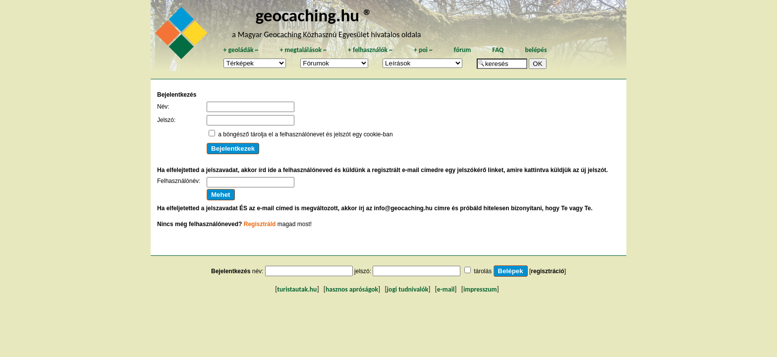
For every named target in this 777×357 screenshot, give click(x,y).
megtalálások (303, 50)
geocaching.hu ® (313, 15)
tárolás (483, 271)
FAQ (497, 50)
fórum (462, 50)
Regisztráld (260, 224)
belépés (536, 50)
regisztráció (547, 271)
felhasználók (370, 50)
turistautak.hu (297, 289)
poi (423, 50)
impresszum (480, 289)
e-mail (445, 289)
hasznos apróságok (352, 289)
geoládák (240, 50)
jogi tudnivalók (408, 289)
